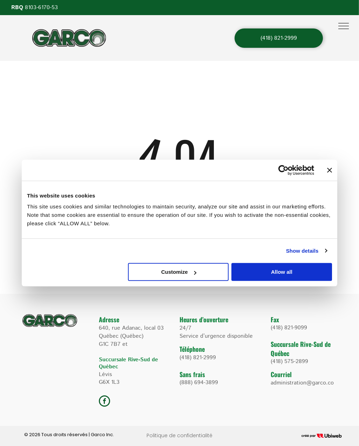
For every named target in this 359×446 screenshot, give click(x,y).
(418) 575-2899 (289, 361)
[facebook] (104, 401)
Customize (178, 272)
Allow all (281, 272)
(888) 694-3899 (199, 383)
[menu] (343, 26)
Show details (302, 251)
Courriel (281, 374)
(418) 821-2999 (198, 358)
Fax (275, 319)
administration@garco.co (302, 383)
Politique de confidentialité (179, 435)
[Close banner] (329, 170)
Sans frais (192, 374)
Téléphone (192, 349)
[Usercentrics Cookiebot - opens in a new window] (283, 170)
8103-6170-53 (41, 8)
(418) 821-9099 (289, 328)
